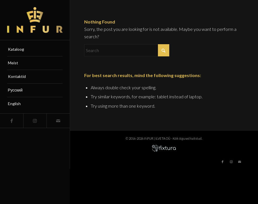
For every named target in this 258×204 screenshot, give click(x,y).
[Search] (126, 50)
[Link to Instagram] (34, 121)
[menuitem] (35, 49)
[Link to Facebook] (11, 121)
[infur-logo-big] (35, 20)
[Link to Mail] (58, 121)
